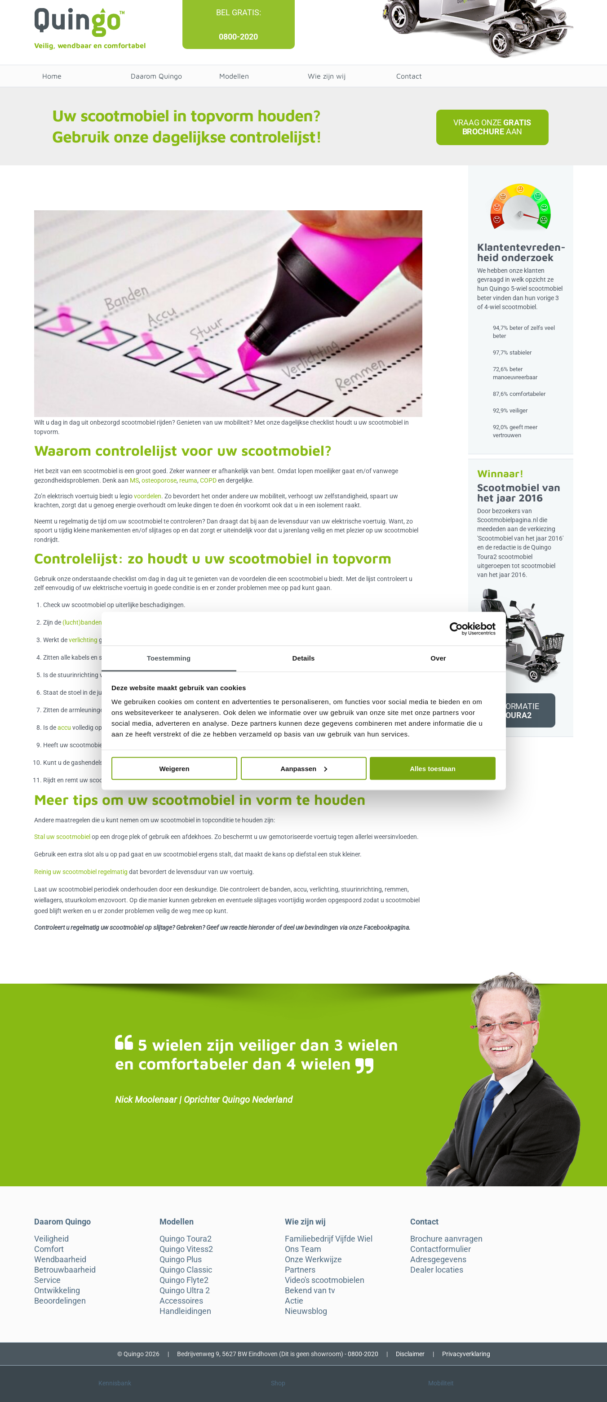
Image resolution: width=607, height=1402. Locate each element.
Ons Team (303, 1249)
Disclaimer (410, 1354)
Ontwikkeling (57, 1291)
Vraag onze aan (492, 127)
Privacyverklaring (466, 1354)
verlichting (83, 639)
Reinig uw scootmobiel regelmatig (81, 871)
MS (134, 480)
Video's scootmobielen (324, 1280)
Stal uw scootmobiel (62, 836)
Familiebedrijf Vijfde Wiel (328, 1239)
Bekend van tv (310, 1291)
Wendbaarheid (60, 1260)
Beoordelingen (60, 1301)
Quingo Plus (181, 1260)
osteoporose (159, 480)
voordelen (147, 496)
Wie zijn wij (327, 76)
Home (52, 76)
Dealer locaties (436, 1270)
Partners (300, 1270)
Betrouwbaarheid (65, 1270)
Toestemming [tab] (169, 658)
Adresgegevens (438, 1260)
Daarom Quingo (156, 76)
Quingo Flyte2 (184, 1280)
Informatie (516, 710)
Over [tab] (438, 658)
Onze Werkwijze (313, 1260)
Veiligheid (51, 1239)
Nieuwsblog (306, 1311)
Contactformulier (440, 1249)
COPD (208, 480)
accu (64, 727)
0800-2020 (238, 36)
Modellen (234, 76)
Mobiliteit (441, 1383)
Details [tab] (303, 658)
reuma (188, 480)
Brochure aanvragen (446, 1239)
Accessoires (181, 1301)
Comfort (49, 1249)
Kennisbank (114, 1383)
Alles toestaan (433, 768)
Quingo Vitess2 (186, 1249)
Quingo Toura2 (186, 1239)
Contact (409, 76)
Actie (294, 1301)
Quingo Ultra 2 (185, 1291)
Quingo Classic (186, 1270)
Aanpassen (303, 768)
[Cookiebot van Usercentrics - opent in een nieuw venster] (456, 628)
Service (47, 1280)
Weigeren (174, 768)
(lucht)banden (82, 622)
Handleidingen (185, 1311)
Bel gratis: (238, 12)
